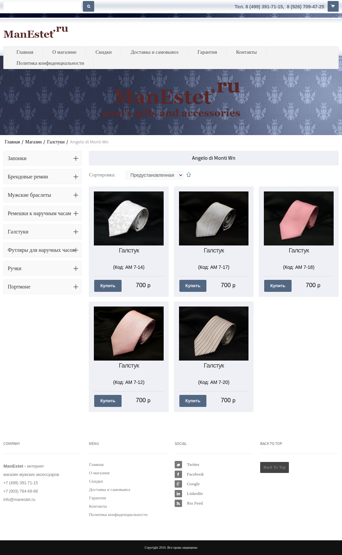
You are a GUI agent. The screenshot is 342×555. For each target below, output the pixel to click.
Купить (107, 285)
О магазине (64, 52)
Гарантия (207, 52)
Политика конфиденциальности (50, 63)
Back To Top (275, 467)
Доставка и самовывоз (154, 52)
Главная (24, 52)
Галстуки (56, 141)
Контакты (246, 52)
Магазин (33, 141)
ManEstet (35, 32)
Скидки (104, 52)
